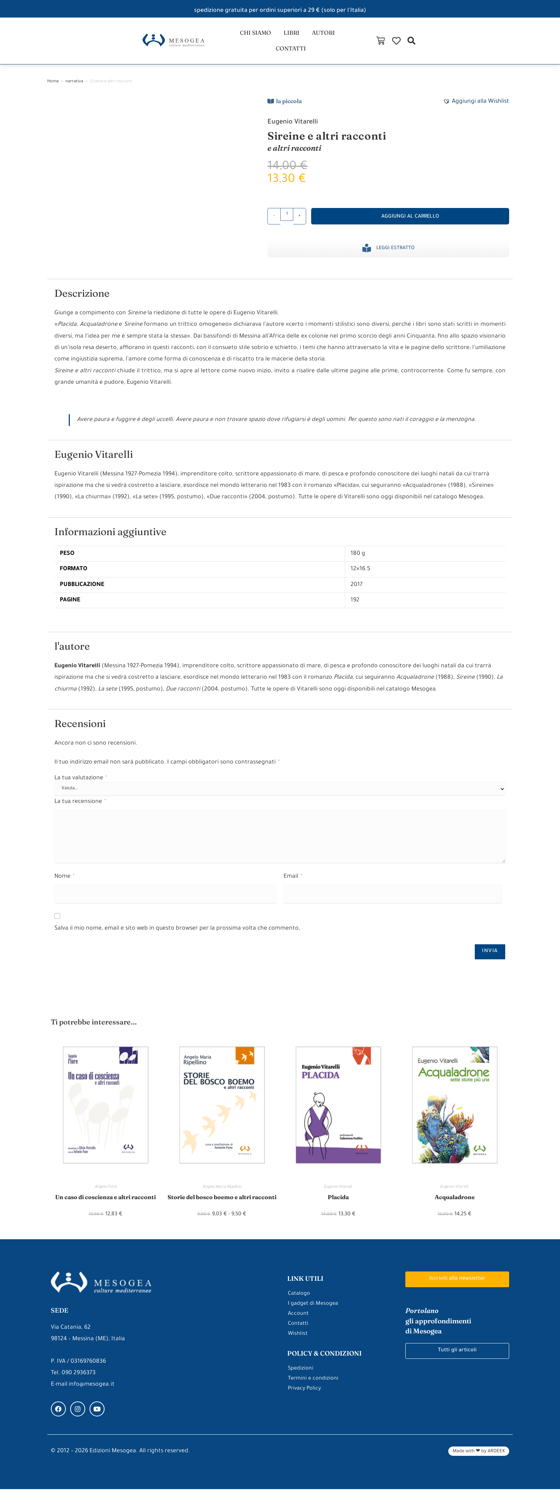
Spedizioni (301, 1387)
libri (271, 44)
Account (299, 1332)
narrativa (74, 89)
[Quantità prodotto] (286, 221)
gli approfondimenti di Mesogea (443, 1339)
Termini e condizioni (315, 1397)
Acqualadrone (454, 1205)
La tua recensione (80, 809)
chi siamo (231, 44)
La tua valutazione (80, 785)
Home (53, 89)
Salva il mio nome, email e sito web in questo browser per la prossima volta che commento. (177, 935)
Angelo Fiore (106, 1195)
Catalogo (300, 1312)
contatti (347, 44)
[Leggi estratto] (366, 255)
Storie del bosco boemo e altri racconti (222, 1209)
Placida (338, 1205)
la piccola (289, 108)
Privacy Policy (305, 1407)
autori (305, 44)
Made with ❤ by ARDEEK (479, 1469)
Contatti (299, 1342)
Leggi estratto (395, 255)
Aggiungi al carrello (410, 224)
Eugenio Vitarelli (298, 129)
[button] (532, 44)
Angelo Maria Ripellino (222, 1195)
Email (293, 884)
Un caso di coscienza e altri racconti (105, 1209)
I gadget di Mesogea (315, 1322)
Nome (64, 884)
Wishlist (298, 1352)
